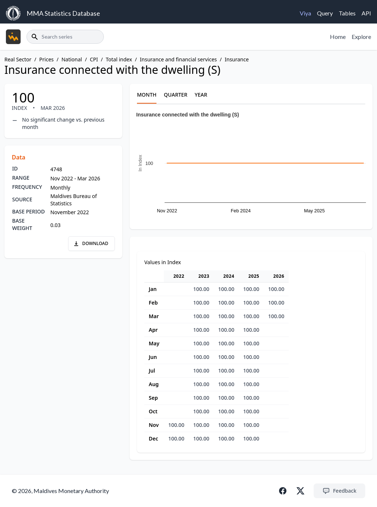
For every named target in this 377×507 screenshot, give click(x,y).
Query (325, 13)
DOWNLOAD (90, 243)
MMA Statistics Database (63, 13)
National (71, 59)
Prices (46, 59)
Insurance (237, 59)
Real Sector (17, 59)
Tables (347, 13)
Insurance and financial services (178, 59)
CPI (94, 59)
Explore (361, 36)
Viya (305, 13)
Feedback (339, 491)
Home (338, 36)
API (366, 13)
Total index (119, 59)
